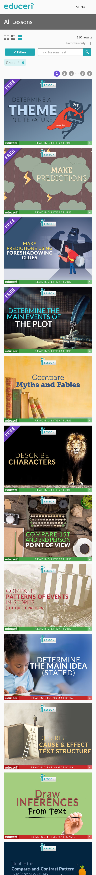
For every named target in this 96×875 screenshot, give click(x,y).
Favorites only (76, 43)
